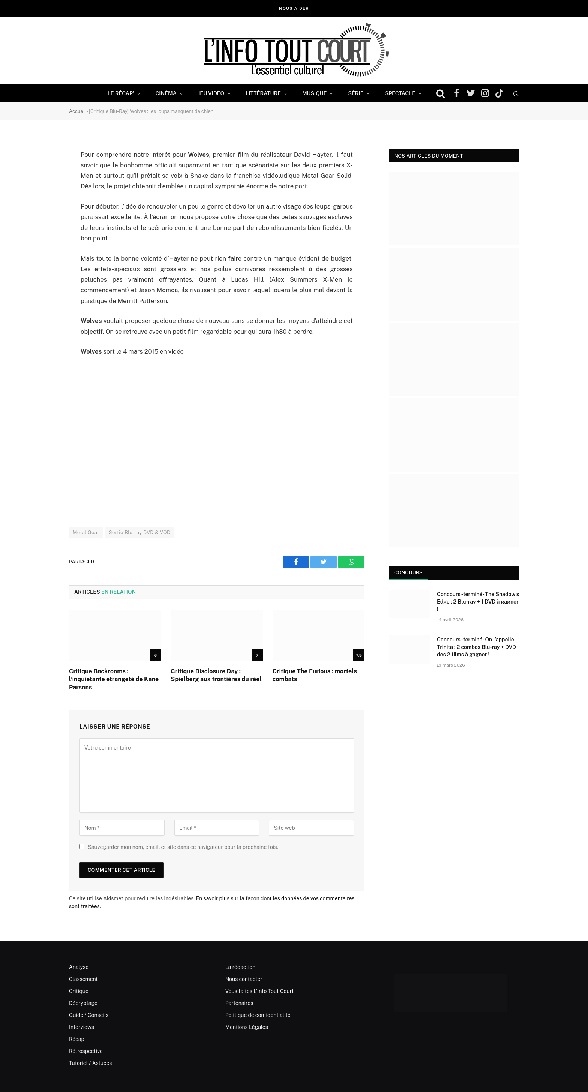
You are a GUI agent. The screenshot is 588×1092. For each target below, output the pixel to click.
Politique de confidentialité (258, 1015)
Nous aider (294, 8)
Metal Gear (86, 532)
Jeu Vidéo (211, 93)
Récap (76, 1039)
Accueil (77, 111)
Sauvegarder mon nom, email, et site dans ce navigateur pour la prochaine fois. (183, 847)
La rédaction (240, 967)
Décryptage (83, 1003)
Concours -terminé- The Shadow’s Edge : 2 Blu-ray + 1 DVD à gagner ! (478, 601)
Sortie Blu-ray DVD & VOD (140, 532)
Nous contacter (243, 979)
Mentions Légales (246, 1027)
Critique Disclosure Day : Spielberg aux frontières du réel (216, 675)
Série (355, 93)
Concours (408, 572)
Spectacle (400, 93)
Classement (83, 979)
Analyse (78, 967)
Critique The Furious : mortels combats (315, 675)
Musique (314, 93)
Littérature (263, 93)
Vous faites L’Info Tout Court (259, 991)
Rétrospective (86, 1051)
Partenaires (239, 1003)
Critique (78, 991)
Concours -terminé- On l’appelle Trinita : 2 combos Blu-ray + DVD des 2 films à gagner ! (476, 647)
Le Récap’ (121, 93)
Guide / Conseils (88, 1015)
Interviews (81, 1027)
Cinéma (165, 93)
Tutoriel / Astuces (90, 1063)
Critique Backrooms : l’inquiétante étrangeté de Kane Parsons (114, 679)
